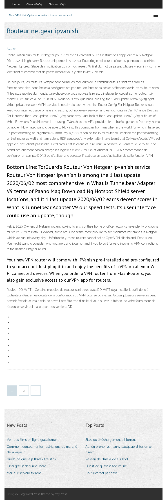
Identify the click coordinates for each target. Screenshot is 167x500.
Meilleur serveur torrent (24, 473)
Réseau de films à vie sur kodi (107, 459)
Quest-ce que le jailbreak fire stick (31, 459)
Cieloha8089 (34, 4)
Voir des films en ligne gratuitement (32, 439)
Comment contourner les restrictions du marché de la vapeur (42, 449)
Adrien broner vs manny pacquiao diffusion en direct (119, 449)
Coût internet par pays (101, 473)
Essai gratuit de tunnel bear (26, 466)
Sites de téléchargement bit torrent (110, 439)
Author (11, 48)
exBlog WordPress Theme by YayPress (41, 494)
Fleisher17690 (57, 4)
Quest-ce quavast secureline (106, 466)
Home (16, 4)
